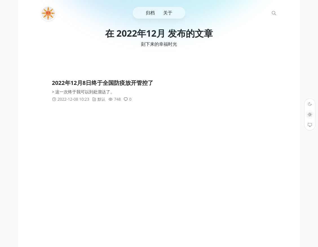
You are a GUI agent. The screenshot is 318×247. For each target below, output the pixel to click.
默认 (101, 99)
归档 (150, 13)
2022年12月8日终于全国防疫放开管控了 (102, 83)
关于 (167, 13)
